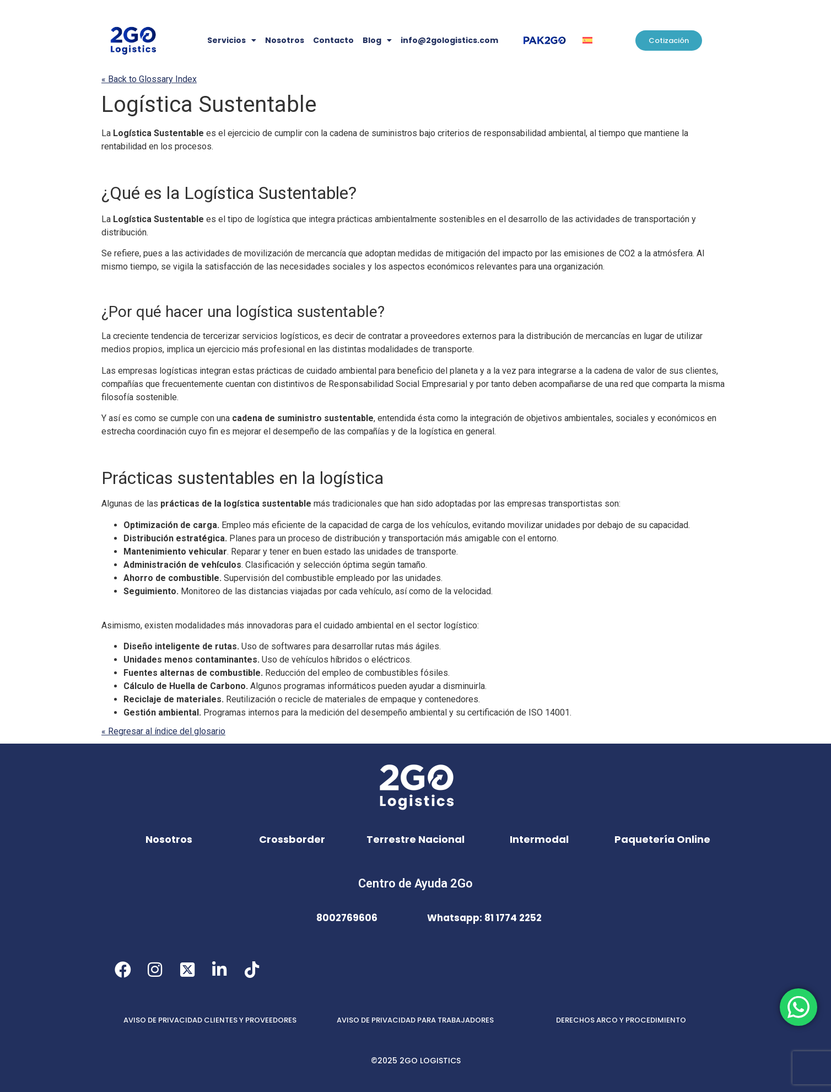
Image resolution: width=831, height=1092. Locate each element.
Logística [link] (147, 104)
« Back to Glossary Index (149, 79)
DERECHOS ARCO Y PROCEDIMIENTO (621, 1020)
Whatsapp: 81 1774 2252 (484, 917)
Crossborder (292, 839)
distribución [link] (124, 232)
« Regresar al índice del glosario (163, 731)
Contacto (333, 40)
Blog (377, 40)
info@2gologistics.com (449, 40)
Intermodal (539, 839)
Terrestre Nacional (415, 839)
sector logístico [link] (447, 625)
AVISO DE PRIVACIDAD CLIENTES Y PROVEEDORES (209, 1020)
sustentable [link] (306, 312)
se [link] (166, 266)
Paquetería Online (662, 839)
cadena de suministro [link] (277, 418)
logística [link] (273, 219)
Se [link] (106, 253)
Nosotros (284, 40)
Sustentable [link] (208, 104)
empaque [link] (398, 699)
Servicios (231, 40)
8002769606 (346, 917)
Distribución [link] (148, 538)
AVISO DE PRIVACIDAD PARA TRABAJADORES (415, 1020)
